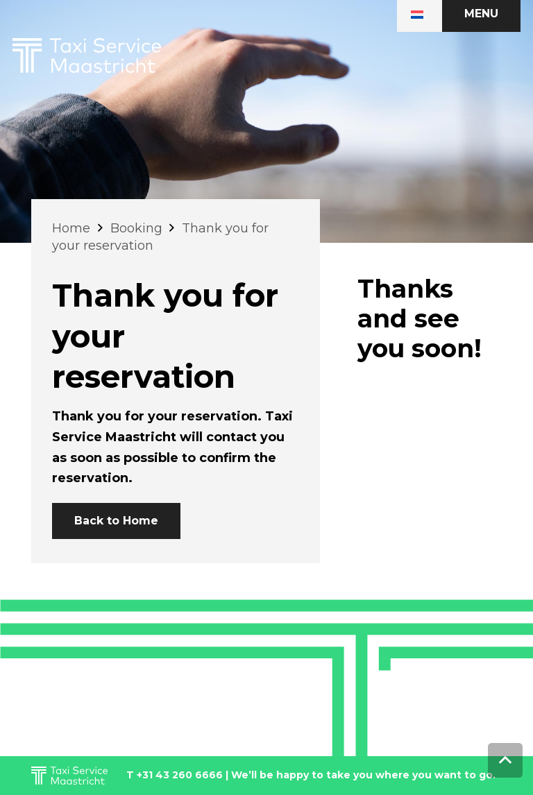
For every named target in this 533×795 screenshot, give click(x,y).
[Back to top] (505, 760)
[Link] (86, 55)
